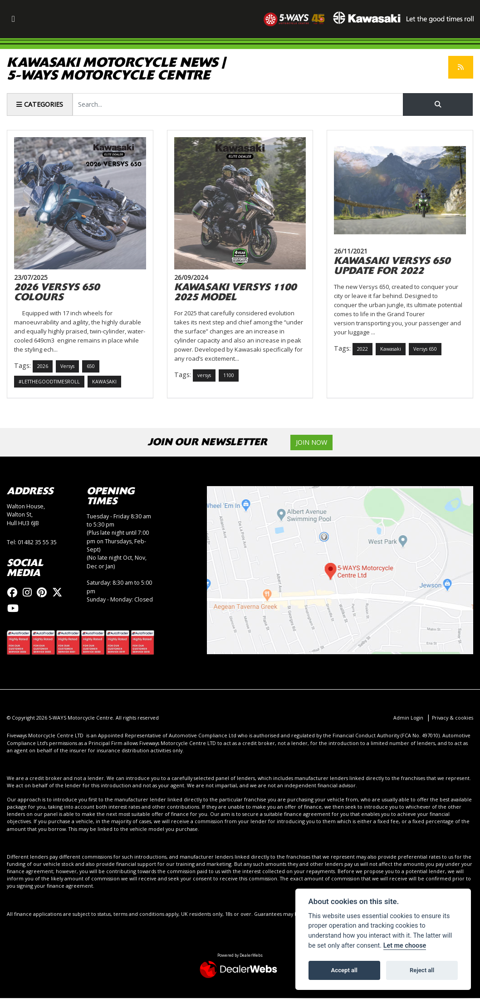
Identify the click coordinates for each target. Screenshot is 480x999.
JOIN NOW (311, 442)
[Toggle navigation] (13, 19)
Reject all (422, 970)
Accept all (344, 970)
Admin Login (407, 718)
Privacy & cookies (452, 718)
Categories (39, 104)
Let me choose (404, 945)
